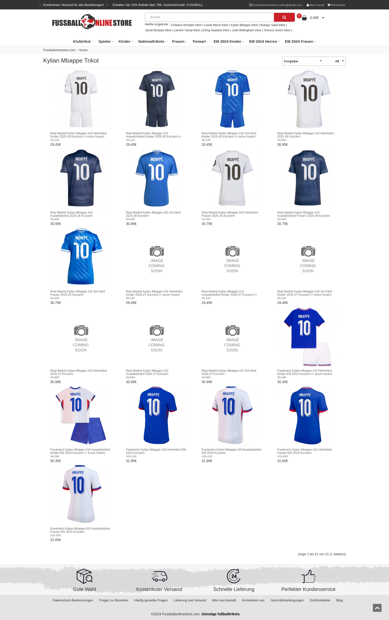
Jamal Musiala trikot (158, 30)
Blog (339, 600)
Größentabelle (320, 600)
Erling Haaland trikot (215, 30)
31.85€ (131, 461)
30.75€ (207, 224)
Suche (83, 50)
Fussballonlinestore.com (59, 50)
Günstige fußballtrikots (220, 614)
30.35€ (282, 382)
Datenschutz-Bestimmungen (73, 600)
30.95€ (282, 144)
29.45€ (55, 144)
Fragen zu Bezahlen (113, 600)
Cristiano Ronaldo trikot (186, 25)
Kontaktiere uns (253, 600)
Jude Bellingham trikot (246, 30)
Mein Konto (315, 4)
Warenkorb (336, 4)
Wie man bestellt (224, 600)
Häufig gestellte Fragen (150, 600)
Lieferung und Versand (190, 600)
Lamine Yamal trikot (187, 30)
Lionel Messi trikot (216, 25)
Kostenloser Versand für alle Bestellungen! (73, 5)
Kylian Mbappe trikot (244, 25)
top (377, 609)
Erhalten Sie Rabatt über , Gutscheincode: (158, 5)
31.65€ (282, 461)
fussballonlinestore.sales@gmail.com (275, 4)
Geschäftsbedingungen (287, 600)
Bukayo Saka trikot (272, 25)
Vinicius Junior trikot (277, 30)
